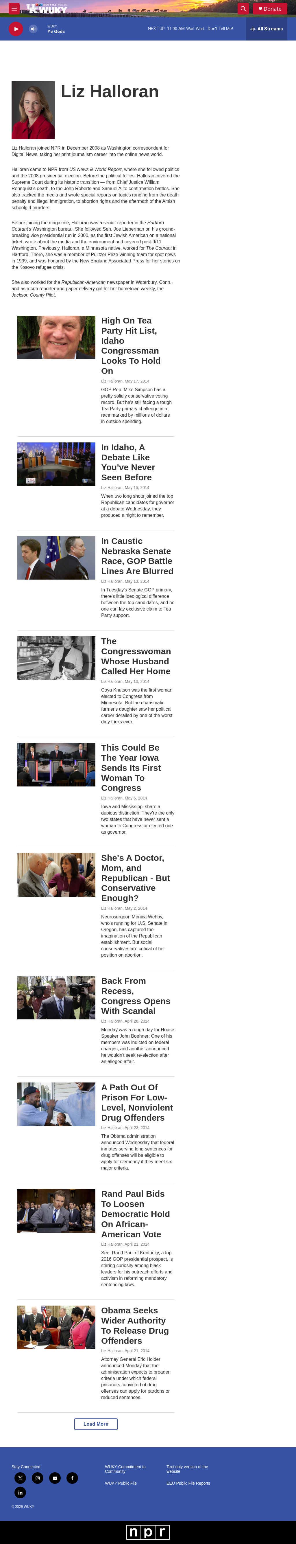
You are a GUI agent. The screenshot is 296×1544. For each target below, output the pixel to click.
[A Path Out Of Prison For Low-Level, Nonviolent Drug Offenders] (56, 1104)
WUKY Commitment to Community (125, 1469)
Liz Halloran (112, 381)
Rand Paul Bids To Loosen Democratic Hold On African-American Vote (135, 1214)
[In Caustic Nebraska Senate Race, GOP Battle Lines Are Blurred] (56, 558)
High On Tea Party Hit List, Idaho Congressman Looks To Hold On (131, 346)
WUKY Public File (121, 1483)
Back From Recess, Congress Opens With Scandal (136, 996)
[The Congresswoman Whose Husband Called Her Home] (56, 658)
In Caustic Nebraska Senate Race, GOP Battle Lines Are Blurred (137, 556)
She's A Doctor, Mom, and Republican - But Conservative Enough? (135, 878)
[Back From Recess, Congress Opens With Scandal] (56, 997)
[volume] (33, 29)
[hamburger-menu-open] (14, 8)
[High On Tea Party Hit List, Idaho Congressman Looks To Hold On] (56, 337)
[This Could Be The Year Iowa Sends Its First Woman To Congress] (56, 764)
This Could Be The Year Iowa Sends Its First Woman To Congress (131, 768)
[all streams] (266, 29)
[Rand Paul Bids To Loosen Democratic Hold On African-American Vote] (56, 1210)
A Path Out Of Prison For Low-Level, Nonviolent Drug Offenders (137, 1102)
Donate (273, 9)
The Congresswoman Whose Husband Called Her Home (136, 656)
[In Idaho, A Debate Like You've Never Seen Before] (56, 464)
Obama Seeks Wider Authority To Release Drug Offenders (135, 1325)
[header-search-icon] (243, 8)
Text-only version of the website (187, 1469)
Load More (96, 1424)
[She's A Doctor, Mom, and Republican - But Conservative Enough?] (56, 874)
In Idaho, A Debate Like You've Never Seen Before (128, 462)
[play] (16, 29)
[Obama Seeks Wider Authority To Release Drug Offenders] (56, 1327)
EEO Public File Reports (188, 1483)
